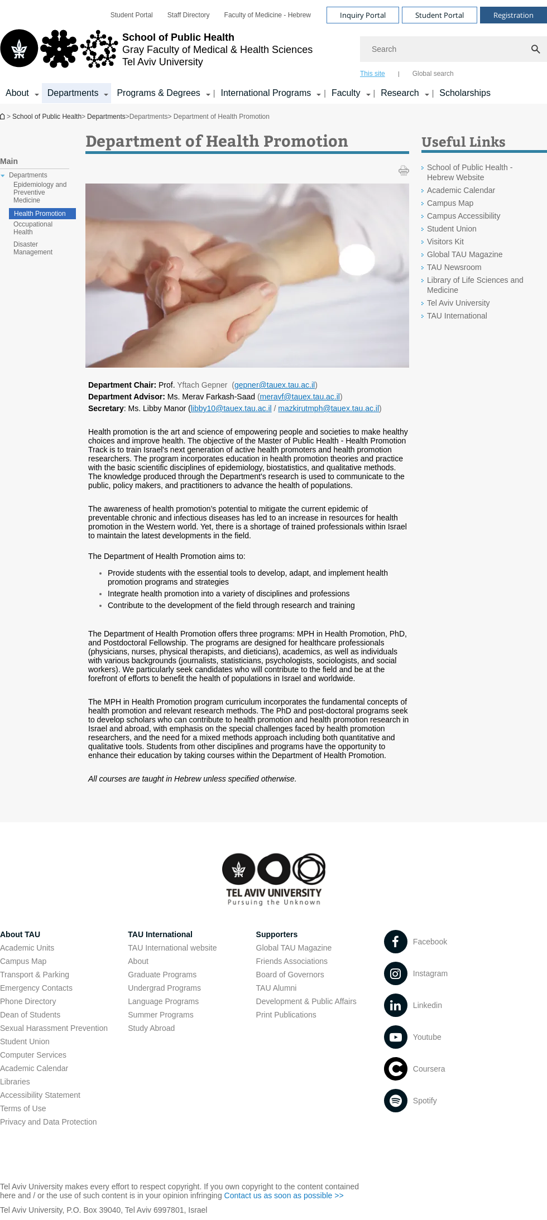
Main (9, 161)
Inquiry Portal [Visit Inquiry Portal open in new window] (363, 15)
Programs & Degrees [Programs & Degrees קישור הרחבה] (158, 93)
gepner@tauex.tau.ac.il (274, 384)
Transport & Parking (34, 974)
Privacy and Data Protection (48, 1121)
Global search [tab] (433, 74)
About (138, 961)
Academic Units (27, 947)
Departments (106, 116)
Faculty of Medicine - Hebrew (267, 15)
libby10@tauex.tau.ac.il (231, 408)
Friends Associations (292, 961)
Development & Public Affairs (306, 1001)
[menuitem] (131, 15)
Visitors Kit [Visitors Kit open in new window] (445, 241)
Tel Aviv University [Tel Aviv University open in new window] (458, 302)
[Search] (453, 49)
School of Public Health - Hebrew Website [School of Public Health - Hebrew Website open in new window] (469, 172)
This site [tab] (372, 74)
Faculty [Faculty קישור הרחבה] (346, 93)
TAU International (160, 934)
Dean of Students (30, 1014)
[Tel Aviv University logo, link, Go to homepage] (156, 53)
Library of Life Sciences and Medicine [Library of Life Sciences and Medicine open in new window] (475, 285)
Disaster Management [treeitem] (32, 248)
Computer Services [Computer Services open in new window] (33, 1054)
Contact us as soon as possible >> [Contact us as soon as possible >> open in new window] (284, 1195)
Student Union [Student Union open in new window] (452, 228)
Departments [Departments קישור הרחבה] (73, 93)
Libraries (15, 1081)
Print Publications (286, 1014)
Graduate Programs (162, 974)
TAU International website (172, 947)
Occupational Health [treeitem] (32, 228)
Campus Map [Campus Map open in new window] (450, 203)
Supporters (277, 934)
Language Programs (163, 1001)
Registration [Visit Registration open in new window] (513, 15)
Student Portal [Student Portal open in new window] (132, 15)
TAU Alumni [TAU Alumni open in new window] (276, 987)
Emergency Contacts (36, 987)
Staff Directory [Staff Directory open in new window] (188, 15)
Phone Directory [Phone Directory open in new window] (28, 1001)
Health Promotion (40, 214)
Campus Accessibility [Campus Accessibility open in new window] (464, 215)
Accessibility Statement (40, 1095)
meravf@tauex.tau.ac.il (300, 396)
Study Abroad (151, 1028)
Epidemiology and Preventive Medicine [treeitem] (39, 192)
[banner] (273, 52)
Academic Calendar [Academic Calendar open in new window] (461, 190)
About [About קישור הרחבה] (17, 93)
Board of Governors (290, 974)
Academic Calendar (34, 1068)
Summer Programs (160, 1014)
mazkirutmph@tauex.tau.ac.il (328, 408)
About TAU (20, 934)
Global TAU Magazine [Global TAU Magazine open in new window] (465, 254)
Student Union (25, 1041)
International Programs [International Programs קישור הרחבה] (265, 93)
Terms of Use (23, 1108)
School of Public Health (3, 116)
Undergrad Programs (164, 987)
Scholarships (465, 93)
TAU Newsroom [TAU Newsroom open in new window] (454, 267)
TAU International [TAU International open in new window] (457, 315)
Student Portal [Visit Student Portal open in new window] (439, 15)
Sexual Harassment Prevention (54, 1028)
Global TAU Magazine (294, 947)
